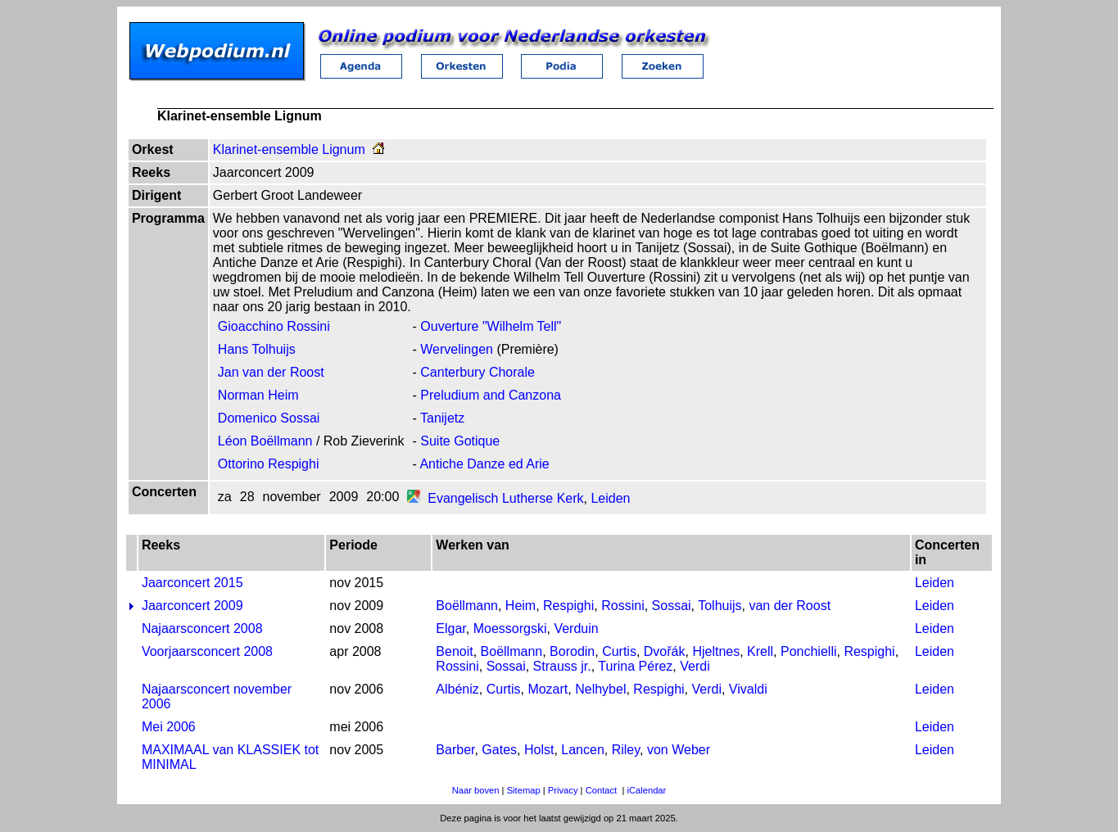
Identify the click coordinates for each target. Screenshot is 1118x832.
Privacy (563, 790)
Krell (760, 651)
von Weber (678, 750)
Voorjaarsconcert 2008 (207, 651)
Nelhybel (600, 689)
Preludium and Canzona (490, 395)
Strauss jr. (562, 666)
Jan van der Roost (271, 372)
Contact (602, 790)
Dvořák (665, 651)
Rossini (622, 606)
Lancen (582, 750)
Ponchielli (808, 651)
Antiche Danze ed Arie (484, 464)
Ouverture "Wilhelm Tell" (490, 326)
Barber (455, 750)
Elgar (450, 628)
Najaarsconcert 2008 (202, 628)
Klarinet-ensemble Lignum (289, 149)
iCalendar (646, 790)
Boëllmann (467, 606)
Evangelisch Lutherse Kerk (505, 498)
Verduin (576, 628)
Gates (499, 750)
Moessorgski (510, 628)
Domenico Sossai (269, 418)
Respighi (568, 606)
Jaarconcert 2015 (192, 583)
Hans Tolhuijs (257, 349)
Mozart (547, 689)
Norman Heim (258, 395)
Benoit (454, 651)
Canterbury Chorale (477, 372)
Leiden (610, 498)
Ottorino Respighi (268, 464)
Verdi (694, 666)
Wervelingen (456, 349)
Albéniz (457, 689)
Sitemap (524, 790)
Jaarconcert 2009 (192, 606)
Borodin (572, 651)
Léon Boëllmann (265, 441)
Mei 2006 (169, 727)
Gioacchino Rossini (274, 326)
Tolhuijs (719, 606)
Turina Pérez (635, 666)
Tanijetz (442, 418)
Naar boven (476, 790)
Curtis (619, 651)
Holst (539, 750)
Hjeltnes (716, 651)
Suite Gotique (460, 441)
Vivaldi (748, 689)
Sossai (671, 606)
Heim (520, 606)
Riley (626, 750)
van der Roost (790, 606)
